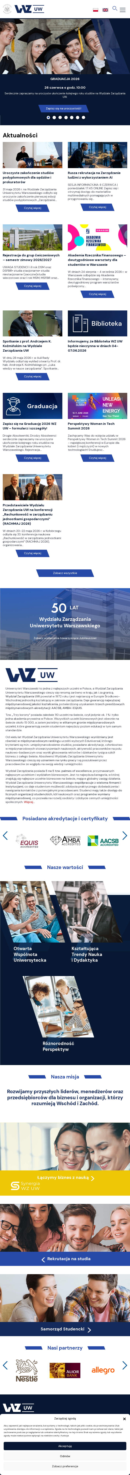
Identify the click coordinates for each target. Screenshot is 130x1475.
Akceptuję (65, 1446)
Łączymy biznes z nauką (63, 1177)
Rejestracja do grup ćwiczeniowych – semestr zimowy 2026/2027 (31, 257)
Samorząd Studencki (66, 1329)
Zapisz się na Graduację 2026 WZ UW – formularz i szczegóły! (29, 426)
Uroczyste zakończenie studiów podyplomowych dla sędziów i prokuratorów (28, 177)
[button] (124, 1418)
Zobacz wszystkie (65, 573)
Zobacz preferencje (65, 1466)
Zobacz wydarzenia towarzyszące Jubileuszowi (65, 638)
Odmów (65, 1456)
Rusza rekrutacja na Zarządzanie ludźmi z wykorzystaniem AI (94, 175)
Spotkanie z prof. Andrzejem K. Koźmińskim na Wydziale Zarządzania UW (27, 346)
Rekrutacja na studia (65, 1258)
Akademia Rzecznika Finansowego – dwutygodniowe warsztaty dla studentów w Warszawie (97, 260)
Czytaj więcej (32, 208)
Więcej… (29, 802)
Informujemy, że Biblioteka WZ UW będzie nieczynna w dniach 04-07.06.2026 (95, 346)
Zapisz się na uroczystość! (63, 108)
